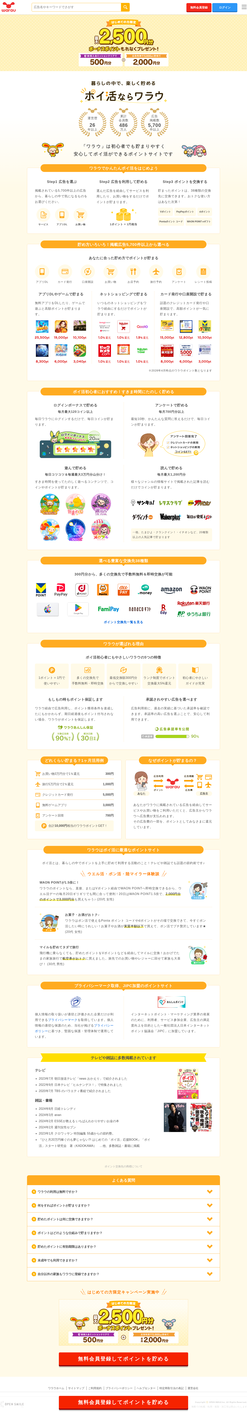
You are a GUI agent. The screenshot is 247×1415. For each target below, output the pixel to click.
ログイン (225, 7)
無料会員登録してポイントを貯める (123, 1359)
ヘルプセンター (146, 1388)
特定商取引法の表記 (171, 1388)
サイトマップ (76, 1388)
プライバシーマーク (63, 1020)
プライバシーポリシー (119, 1388)
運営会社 (193, 1388)
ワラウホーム (56, 1388)
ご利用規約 (95, 1388)
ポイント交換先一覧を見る (123, 622)
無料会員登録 (199, 7)
